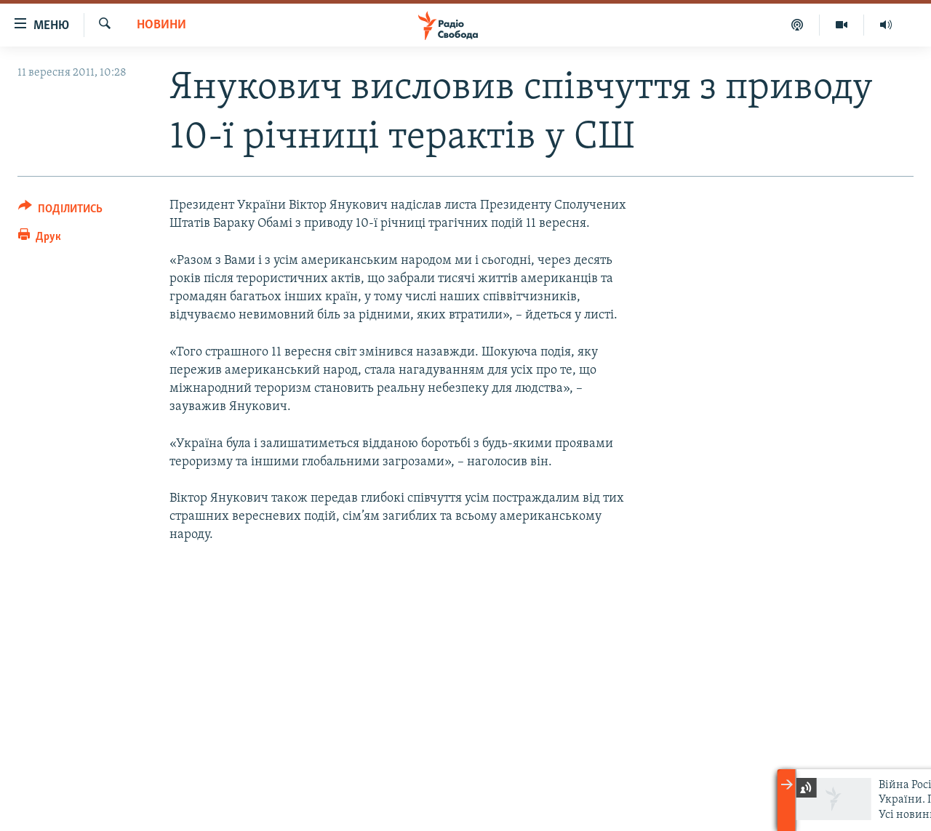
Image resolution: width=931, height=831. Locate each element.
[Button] (60, 211)
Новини (161, 25)
